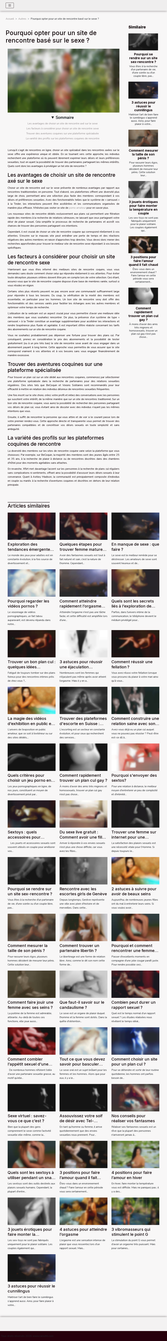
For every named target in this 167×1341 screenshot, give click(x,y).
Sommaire (65, 117)
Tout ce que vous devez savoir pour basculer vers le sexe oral (82, 1064)
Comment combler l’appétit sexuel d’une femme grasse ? (28, 1064)
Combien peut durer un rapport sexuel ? (133, 1005)
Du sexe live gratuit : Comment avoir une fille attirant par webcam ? (82, 837)
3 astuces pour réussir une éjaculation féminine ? (81, 666)
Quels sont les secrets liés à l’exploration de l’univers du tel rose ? (132, 606)
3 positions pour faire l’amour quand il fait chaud (143, 261)
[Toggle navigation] (10, 5)
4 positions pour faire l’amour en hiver (131, 1175)
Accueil (10, 19)
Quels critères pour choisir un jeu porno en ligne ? (29, 780)
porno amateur (77, 208)
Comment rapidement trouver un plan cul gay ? (143, 314)
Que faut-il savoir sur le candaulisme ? (82, 1005)
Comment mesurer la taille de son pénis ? (143, 154)
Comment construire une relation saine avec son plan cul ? (135, 723)
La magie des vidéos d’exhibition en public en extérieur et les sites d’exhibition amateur (31, 726)
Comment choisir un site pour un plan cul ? (134, 1062)
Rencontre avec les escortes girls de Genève (83, 891)
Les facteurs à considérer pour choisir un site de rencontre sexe (62, 128)
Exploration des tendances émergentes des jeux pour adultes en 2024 (31, 552)
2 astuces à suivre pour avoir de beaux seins (134, 891)
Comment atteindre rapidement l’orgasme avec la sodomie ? (80, 606)
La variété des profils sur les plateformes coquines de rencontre (62, 138)
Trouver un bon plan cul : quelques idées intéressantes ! (32, 666)
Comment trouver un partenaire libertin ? (79, 948)
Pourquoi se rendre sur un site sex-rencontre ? (143, 58)
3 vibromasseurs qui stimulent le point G (130, 1232)
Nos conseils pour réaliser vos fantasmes (133, 1118)
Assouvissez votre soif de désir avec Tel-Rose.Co (81, 1120)
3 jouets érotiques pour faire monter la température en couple (143, 207)
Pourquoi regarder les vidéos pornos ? (28, 603)
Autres (22, 19)
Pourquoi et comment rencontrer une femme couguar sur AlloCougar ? (134, 953)
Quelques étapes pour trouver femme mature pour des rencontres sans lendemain (81, 552)
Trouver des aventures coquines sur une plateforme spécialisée (62, 133)
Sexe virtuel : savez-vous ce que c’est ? (27, 1118)
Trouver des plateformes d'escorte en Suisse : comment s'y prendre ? (83, 723)
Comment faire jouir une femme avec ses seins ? (30, 1005)
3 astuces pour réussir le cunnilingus (143, 106)
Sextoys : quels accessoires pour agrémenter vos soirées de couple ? (30, 840)
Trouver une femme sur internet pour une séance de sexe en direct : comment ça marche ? (135, 840)
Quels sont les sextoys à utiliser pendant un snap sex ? (31, 1177)
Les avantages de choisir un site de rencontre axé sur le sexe (62, 123)
